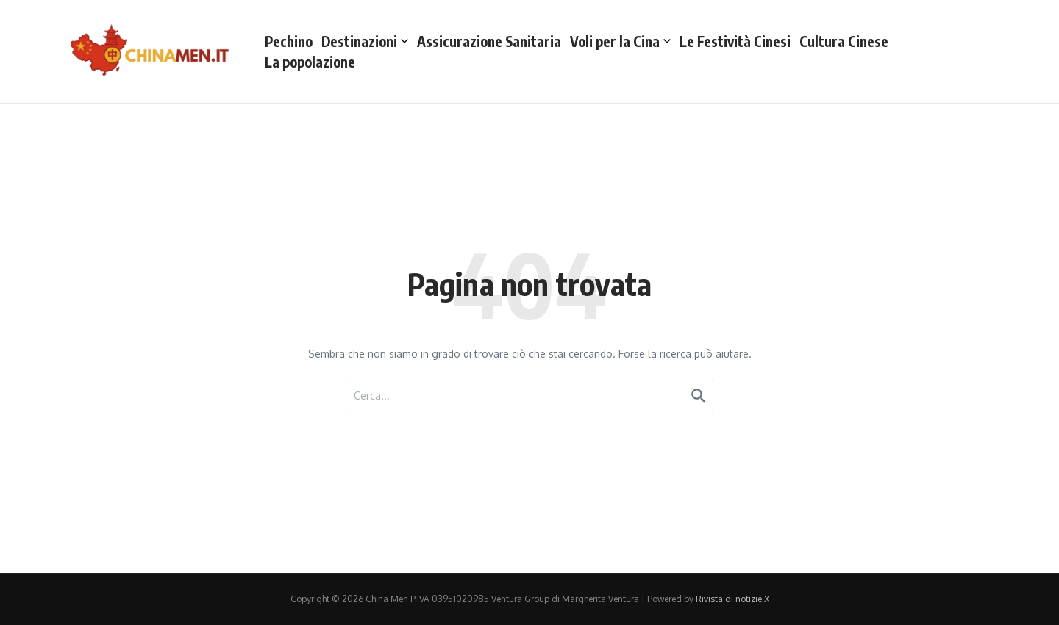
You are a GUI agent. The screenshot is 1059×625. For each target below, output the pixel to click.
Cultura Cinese (843, 41)
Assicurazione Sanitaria (489, 41)
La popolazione (310, 62)
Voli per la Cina (620, 41)
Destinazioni (364, 41)
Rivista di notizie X (732, 598)
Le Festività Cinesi (735, 41)
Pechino (289, 41)
